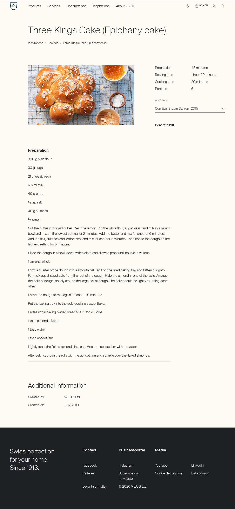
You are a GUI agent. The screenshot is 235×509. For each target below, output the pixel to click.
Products (34, 6)
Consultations (76, 6)
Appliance (161, 100)
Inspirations (101, 6)
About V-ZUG (125, 6)
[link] (187, 7)
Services (54, 6)
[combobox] (190, 109)
